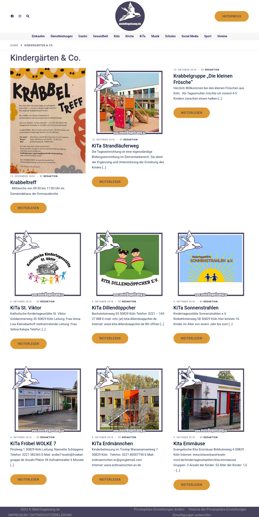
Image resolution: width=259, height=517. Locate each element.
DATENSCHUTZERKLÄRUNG (51, 514)
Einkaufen (38, 36)
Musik (155, 36)
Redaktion (48, 176)
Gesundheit (100, 36)
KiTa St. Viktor (27, 307)
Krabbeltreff (24, 182)
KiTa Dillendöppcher (115, 307)
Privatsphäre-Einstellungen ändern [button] (159, 509)
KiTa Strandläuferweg (117, 145)
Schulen (170, 36)
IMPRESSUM (17, 514)
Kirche (130, 36)
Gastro (82, 36)
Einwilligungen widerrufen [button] (192, 514)
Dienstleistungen (62, 36)
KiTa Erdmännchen (114, 443)
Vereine (222, 36)
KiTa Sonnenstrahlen (197, 307)
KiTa (143, 36)
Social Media (190, 36)
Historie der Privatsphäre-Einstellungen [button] (217, 509)
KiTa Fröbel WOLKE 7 (34, 443)
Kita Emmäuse (190, 443)
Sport (207, 36)
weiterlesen (28, 207)
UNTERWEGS (231, 16)
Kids (117, 36)
